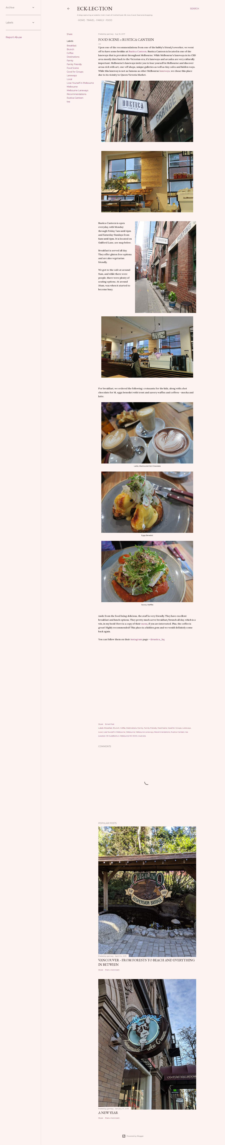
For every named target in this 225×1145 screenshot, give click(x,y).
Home (80, 20)
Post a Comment (112, 970)
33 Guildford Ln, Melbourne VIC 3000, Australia (126, 736)
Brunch (70, 49)
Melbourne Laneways (77, 90)
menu (144, 623)
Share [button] (69, 34)
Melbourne (72, 86)
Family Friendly (74, 64)
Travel (90, 20)
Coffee (70, 53)
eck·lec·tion (94, 8)
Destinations (73, 57)
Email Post (109, 724)
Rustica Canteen (75, 98)
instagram (136, 639)
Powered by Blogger (133, 1136)
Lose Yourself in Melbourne (80, 83)
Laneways (72, 75)
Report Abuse (14, 37)
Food (108, 20)
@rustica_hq (157, 639)
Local (69, 79)
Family (99, 20)
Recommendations (76, 94)
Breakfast (71, 45)
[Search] (194, 8)
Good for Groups (75, 71)
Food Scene (73, 68)
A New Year (108, 1112)
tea (68, 101)
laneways (165, 70)
